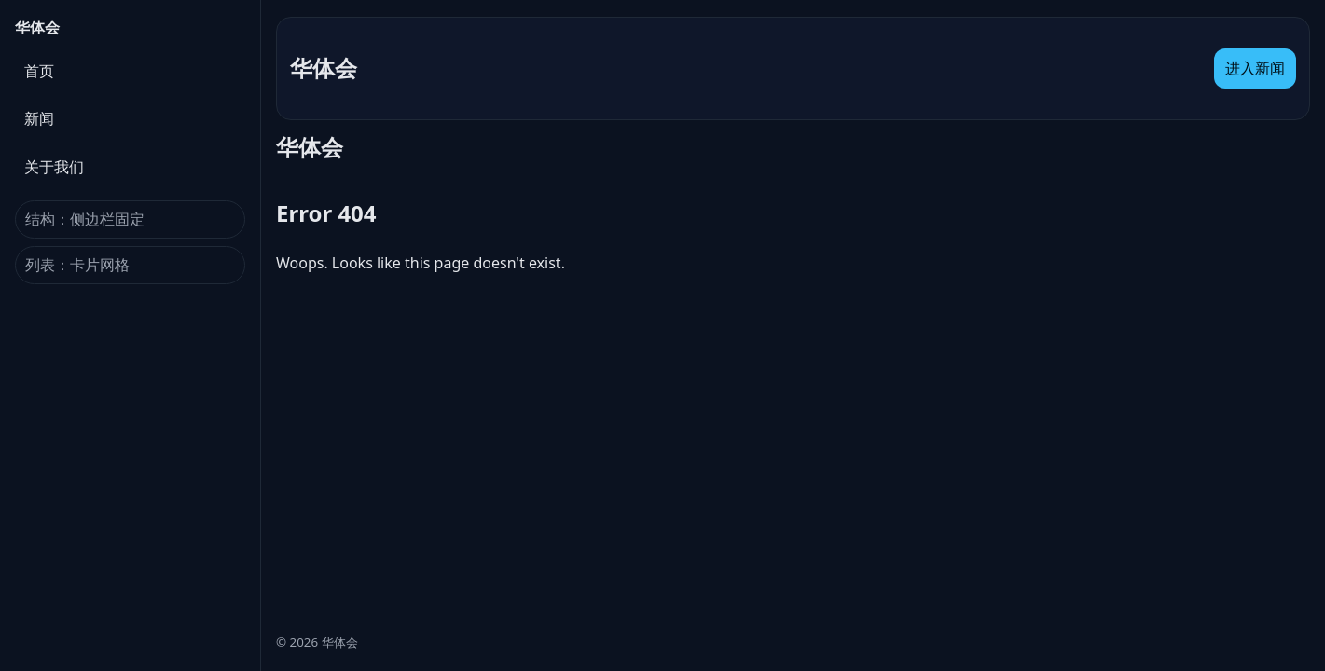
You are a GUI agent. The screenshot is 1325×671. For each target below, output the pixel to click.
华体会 (37, 27)
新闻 (39, 118)
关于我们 (54, 167)
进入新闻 (1255, 68)
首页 (39, 71)
